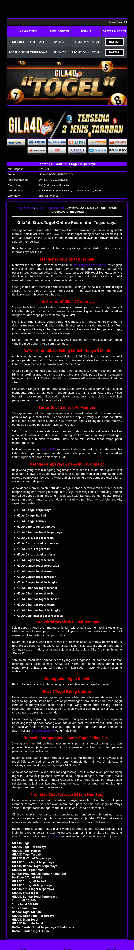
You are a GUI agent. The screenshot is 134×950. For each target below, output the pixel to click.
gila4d (54, 836)
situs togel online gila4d (90, 265)
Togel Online (24, 208)
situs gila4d (48, 449)
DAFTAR (114, 42)
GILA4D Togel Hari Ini (50, 208)
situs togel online (43, 730)
